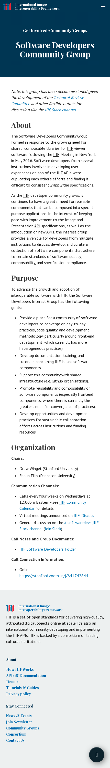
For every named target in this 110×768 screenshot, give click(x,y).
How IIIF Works (20, 669)
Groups (80, 30)
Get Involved (35, 30)
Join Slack (53, 528)
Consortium (16, 734)
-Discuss (84, 515)
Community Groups (22, 728)
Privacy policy (18, 693)
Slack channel (60, 109)
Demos (12, 681)
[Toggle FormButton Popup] (96, 754)
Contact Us (15, 740)
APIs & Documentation (26, 675)
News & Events (19, 715)
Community (60, 30)
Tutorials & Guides (22, 687)
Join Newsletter (19, 722)
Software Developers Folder (47, 549)
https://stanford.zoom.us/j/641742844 (53, 575)
